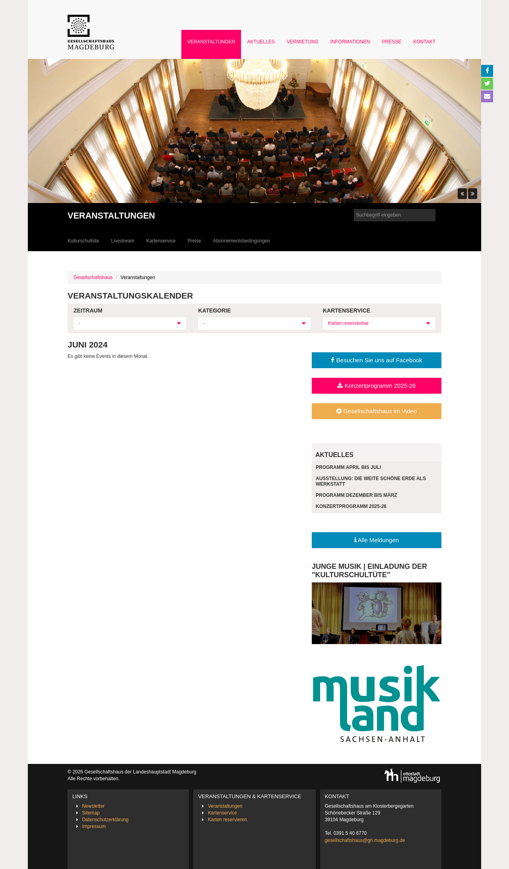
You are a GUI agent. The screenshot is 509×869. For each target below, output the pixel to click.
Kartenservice (160, 241)
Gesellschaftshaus (93, 277)
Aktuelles (260, 42)
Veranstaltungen (211, 42)
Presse (392, 42)
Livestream (122, 241)
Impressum (93, 826)
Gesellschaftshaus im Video (376, 411)
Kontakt (424, 42)
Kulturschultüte (83, 241)
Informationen (350, 42)
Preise (194, 241)
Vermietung (303, 42)
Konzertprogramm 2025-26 (376, 385)
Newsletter (93, 806)
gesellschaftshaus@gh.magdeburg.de (365, 840)
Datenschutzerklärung (105, 819)
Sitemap (90, 813)
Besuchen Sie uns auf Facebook (376, 360)
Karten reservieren (227, 819)
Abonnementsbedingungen (241, 241)
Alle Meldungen (376, 540)
